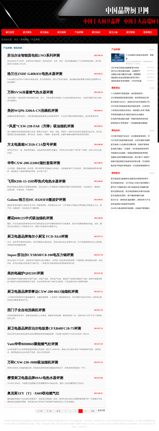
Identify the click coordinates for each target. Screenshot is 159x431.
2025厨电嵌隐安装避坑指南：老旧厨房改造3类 (130, 98)
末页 (92, 411)
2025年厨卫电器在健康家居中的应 (125, 68)
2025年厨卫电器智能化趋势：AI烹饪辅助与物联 (130, 140)
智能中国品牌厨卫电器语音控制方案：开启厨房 (130, 161)
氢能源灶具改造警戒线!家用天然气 (125, 78)
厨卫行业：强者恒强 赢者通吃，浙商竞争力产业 (130, 200)
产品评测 (79, 32)
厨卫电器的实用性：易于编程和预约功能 (127, 196)
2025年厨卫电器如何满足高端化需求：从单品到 (130, 106)
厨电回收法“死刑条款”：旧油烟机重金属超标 (129, 123)
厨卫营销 (130, 32)
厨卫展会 (44, 32)
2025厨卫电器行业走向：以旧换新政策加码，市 (130, 136)
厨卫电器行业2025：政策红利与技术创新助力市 (130, 102)
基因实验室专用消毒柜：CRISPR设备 (126, 81)
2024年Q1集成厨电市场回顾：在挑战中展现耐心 (130, 208)
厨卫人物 (113, 32)
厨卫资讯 (27, 32)
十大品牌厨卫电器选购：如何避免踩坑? (127, 93)
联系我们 (147, 32)
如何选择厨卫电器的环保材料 (123, 204)
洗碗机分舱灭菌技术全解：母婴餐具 (126, 74)
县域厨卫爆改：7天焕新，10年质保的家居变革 (130, 149)
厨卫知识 (96, 32)
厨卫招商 (61, 32)
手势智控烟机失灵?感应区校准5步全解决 (127, 115)
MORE (152, 50)
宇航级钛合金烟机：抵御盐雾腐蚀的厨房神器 (129, 153)
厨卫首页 (10, 32)
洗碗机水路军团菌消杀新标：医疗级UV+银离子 (130, 157)
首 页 (58, 411)
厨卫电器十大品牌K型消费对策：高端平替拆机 (130, 145)
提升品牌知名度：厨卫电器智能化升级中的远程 (130, 191)
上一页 (39, 411)
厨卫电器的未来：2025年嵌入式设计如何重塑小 (130, 183)
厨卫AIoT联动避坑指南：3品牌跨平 (125, 71)
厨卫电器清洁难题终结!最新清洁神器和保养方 (130, 179)
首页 (16, 39)
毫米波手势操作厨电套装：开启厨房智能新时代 (130, 166)
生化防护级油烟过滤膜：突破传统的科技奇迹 (129, 119)
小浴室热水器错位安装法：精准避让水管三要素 (130, 110)
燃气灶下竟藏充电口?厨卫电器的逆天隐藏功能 (130, 187)
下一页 (49, 411)
